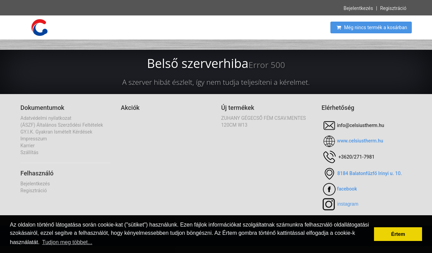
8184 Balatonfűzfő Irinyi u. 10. (369, 173)
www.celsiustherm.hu (360, 140)
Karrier (28, 145)
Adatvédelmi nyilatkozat (46, 118)
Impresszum (34, 138)
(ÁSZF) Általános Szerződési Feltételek (62, 125)
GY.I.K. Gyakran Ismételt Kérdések (57, 132)
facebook (347, 189)
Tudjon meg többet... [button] (67, 242)
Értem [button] (398, 234)
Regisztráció (393, 7)
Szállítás (30, 152)
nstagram (348, 204)
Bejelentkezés (358, 7)
